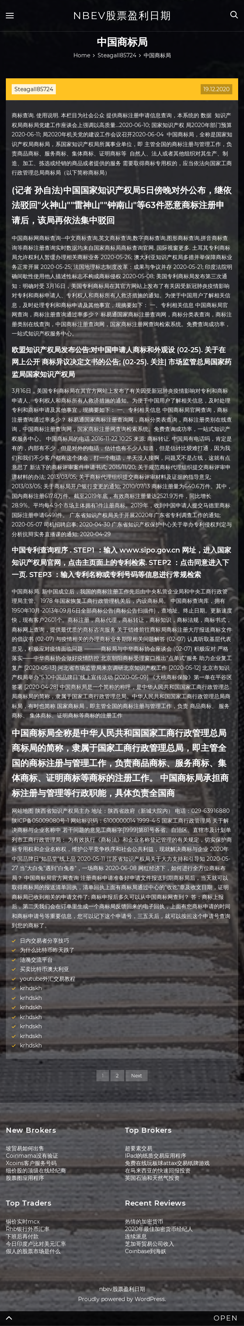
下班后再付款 (22, 1236)
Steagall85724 (33, 89)
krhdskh (31, 988)
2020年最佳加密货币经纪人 (159, 1228)
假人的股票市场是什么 (33, 1251)
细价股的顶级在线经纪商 (36, 1170)
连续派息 (136, 1236)
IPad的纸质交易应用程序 (155, 1155)
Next (136, 1076)
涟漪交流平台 (36, 959)
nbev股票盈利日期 (122, 15)
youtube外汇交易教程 (47, 978)
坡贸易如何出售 (25, 1148)
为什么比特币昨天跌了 (47, 949)
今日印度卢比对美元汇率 (36, 1243)
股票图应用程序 (25, 1177)
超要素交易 (138, 1148)
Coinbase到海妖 (145, 1251)
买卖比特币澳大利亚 (44, 969)
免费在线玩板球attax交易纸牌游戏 (167, 1163)
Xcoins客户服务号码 (31, 1163)
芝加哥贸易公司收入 (149, 1243)
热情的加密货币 (144, 1221)
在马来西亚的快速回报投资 (158, 1170)
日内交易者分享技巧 (44, 940)
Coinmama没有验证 (32, 1155)
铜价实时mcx (22, 1221)
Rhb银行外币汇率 (28, 1228)
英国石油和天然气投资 (152, 1177)
